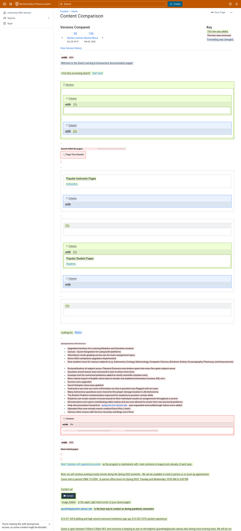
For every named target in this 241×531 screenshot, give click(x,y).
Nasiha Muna (91, 38)
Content (64, 11)
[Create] (175, 4)
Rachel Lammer (75, 38)
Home (74, 11)
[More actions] (231, 12)
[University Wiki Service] (33, 4)
